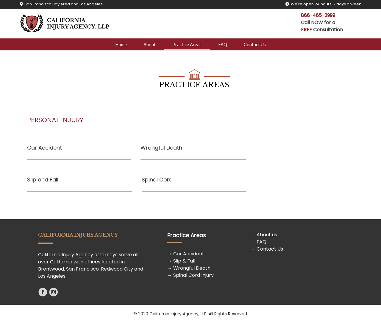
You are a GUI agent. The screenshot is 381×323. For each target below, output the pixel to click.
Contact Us (255, 44)
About (149, 44)
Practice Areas (187, 44)
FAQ (222, 44)
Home (121, 44)
